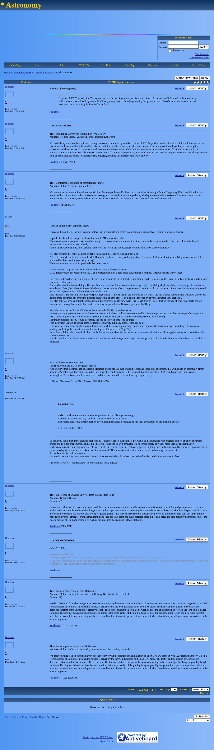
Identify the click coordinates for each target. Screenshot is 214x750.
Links (61, 65)
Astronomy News (22, 72)
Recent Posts (198, 65)
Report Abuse (106, 741)
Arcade (175, 65)
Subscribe (202, 716)
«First (131, 689)
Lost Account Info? (199, 57)
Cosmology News (44, 72)
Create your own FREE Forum (98, 737)
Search (38, 65)
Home (7, 72)
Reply (204, 77)
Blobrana (9, 86)
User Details (107, 65)
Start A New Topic (187, 77)
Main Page (15, 65)
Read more (55, 111)
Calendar (152, 65)
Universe (204, 693)
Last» (161, 689)
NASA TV (84, 65)
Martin (8, 216)
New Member (202, 54)
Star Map (129, 65)
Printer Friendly (197, 88)
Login (203, 46)
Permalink (179, 88)
